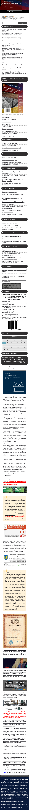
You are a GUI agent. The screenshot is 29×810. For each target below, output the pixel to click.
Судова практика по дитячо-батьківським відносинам (13, 276)
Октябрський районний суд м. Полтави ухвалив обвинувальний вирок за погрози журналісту (12, 34)
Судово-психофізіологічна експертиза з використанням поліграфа (13, 262)
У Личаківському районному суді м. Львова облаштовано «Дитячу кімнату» (14, 30)
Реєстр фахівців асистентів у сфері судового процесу (12, 215)
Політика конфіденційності (9, 133)
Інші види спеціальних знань (10, 150)
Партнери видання (7, 129)
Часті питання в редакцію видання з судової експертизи (12, 211)
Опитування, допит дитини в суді (11, 238)
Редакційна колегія (7, 117)
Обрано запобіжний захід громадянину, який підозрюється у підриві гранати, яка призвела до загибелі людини (14, 63)
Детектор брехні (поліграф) (9, 143)
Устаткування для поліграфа (10, 223)
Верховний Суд (7, 475)
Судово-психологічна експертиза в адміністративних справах (12, 258)
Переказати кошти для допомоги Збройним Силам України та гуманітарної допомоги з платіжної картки (14, 483)
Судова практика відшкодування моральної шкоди (14, 270)
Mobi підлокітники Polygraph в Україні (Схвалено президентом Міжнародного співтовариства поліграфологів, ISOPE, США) (14, 696)
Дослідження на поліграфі (9, 160)
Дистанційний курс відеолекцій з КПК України (12, 198)
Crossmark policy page (8, 136)
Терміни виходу (6, 126)
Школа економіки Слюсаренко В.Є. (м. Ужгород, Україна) (13, 180)
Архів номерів (6, 124)
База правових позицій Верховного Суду (13, 202)
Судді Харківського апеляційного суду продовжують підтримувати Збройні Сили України (12, 54)
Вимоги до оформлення (9, 119)
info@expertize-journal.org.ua (11, 314)
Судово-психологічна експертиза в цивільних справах (12, 254)
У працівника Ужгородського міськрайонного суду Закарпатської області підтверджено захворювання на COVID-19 (13, 58)
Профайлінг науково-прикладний (11, 148)
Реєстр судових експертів (9, 192)
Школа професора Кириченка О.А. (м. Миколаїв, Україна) (12, 172)
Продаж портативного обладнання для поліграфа (15, 692)
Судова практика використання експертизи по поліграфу (14, 280)
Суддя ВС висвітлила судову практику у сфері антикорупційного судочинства (11, 67)
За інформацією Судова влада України (12, 479)
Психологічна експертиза (9, 145)
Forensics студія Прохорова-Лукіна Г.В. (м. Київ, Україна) (14, 184)
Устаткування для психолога (10, 225)
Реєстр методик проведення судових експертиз (12, 195)
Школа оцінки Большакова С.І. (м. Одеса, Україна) (13, 176)
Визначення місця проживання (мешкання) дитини (14, 241)
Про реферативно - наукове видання (12, 114)
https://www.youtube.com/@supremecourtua (13, 469)
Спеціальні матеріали (8, 204)
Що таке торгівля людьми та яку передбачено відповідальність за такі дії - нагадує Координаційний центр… (13, 49)
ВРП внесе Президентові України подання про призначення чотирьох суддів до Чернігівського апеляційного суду (12, 44)
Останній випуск (6, 122)
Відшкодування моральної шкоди (11, 236)
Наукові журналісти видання (10, 131)
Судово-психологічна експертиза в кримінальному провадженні (12, 250)
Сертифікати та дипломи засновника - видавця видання (13, 207)
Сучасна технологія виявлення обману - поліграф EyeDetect (13, 228)
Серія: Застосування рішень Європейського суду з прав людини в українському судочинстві (14, 753)
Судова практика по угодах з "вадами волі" (14, 273)
